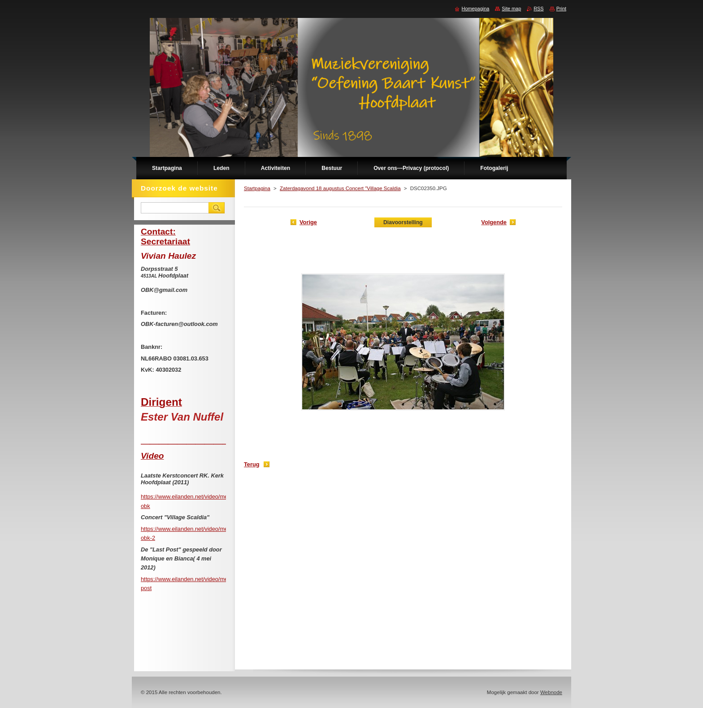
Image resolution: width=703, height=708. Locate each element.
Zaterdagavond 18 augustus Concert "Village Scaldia (340, 188)
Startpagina (257, 188)
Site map (511, 8)
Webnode (551, 692)
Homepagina (476, 8)
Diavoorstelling (403, 222)
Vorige (308, 222)
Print (561, 8)
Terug (252, 464)
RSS (538, 8)
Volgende (494, 222)
